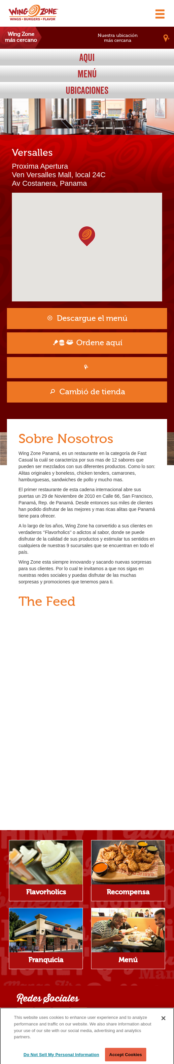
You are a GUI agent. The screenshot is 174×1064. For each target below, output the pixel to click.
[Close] (163, 1023)
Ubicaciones (87, 90)
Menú (87, 73)
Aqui (87, 57)
